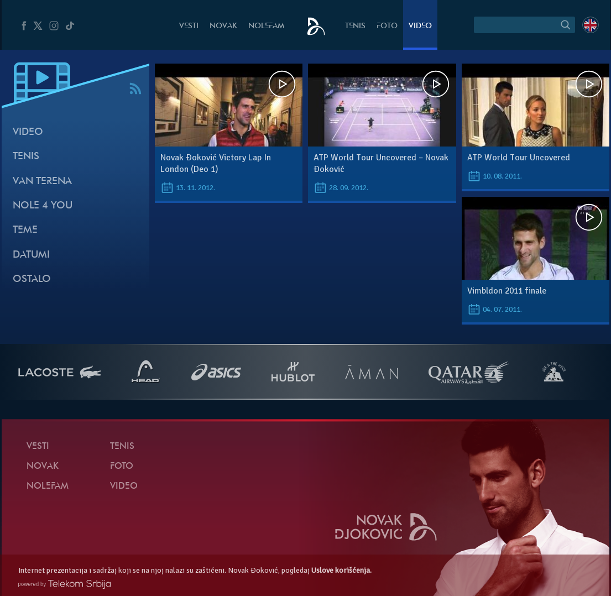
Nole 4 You (42, 206)
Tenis (355, 26)
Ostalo (32, 279)
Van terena (42, 181)
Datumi (31, 255)
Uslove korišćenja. (341, 570)
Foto (387, 26)
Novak (223, 26)
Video (420, 26)
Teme (25, 230)
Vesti (189, 26)
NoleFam (266, 26)
